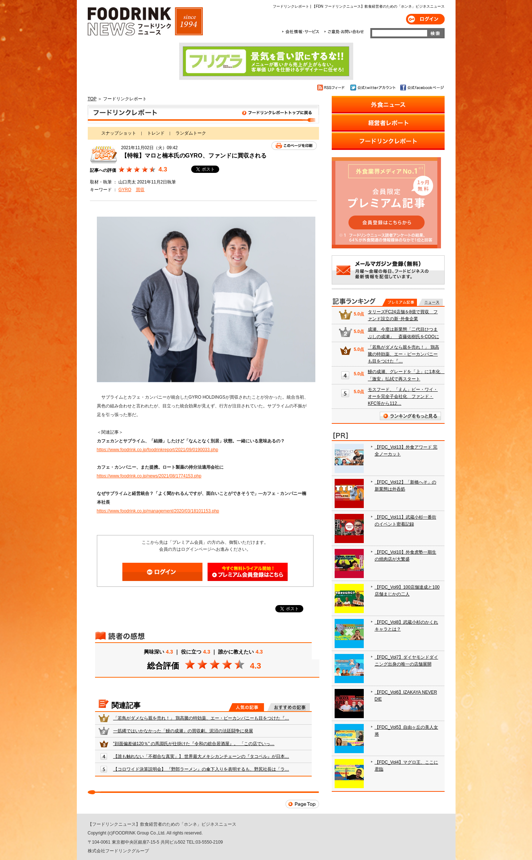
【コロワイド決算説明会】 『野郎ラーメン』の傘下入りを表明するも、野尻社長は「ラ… (201, 769)
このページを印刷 (294, 146)
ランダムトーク (191, 133)
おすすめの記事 (288, 707)
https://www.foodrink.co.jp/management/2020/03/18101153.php (158, 511)
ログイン (425, 19)
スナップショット (118, 133)
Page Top (302, 804)
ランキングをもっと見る (410, 416)
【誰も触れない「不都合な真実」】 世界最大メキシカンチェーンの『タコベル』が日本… (201, 756)
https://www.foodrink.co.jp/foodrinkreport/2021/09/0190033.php (157, 449)
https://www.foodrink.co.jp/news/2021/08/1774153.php (149, 476)
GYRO (124, 189)
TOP (92, 98)
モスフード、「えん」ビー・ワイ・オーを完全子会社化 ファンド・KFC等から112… (403, 396)
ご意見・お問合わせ (344, 32)
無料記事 (430, 302)
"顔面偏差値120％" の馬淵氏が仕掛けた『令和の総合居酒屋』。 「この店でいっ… (194, 743)
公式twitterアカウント (373, 87)
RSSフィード (331, 87)
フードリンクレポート (203, 114)
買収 (140, 189)
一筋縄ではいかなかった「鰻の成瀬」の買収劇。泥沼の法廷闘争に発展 (183, 730)
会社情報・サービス (302, 32)
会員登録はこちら (248, 572)
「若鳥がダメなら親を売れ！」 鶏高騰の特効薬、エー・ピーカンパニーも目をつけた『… (201, 718)
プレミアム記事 (399, 302)
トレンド (156, 133)
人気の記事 (246, 707)
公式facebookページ (421, 87)
